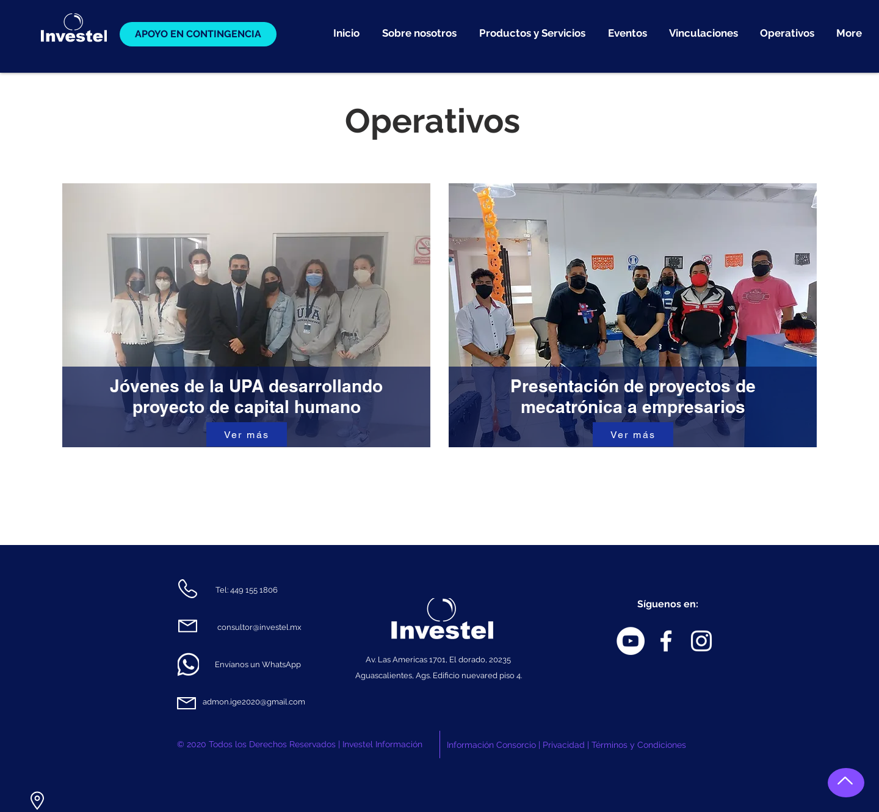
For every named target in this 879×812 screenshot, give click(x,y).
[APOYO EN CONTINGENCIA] (198, 34)
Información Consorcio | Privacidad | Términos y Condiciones (566, 745)
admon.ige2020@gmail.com (254, 701)
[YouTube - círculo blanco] (631, 641)
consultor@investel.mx (259, 627)
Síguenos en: (667, 604)
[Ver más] (246, 434)
